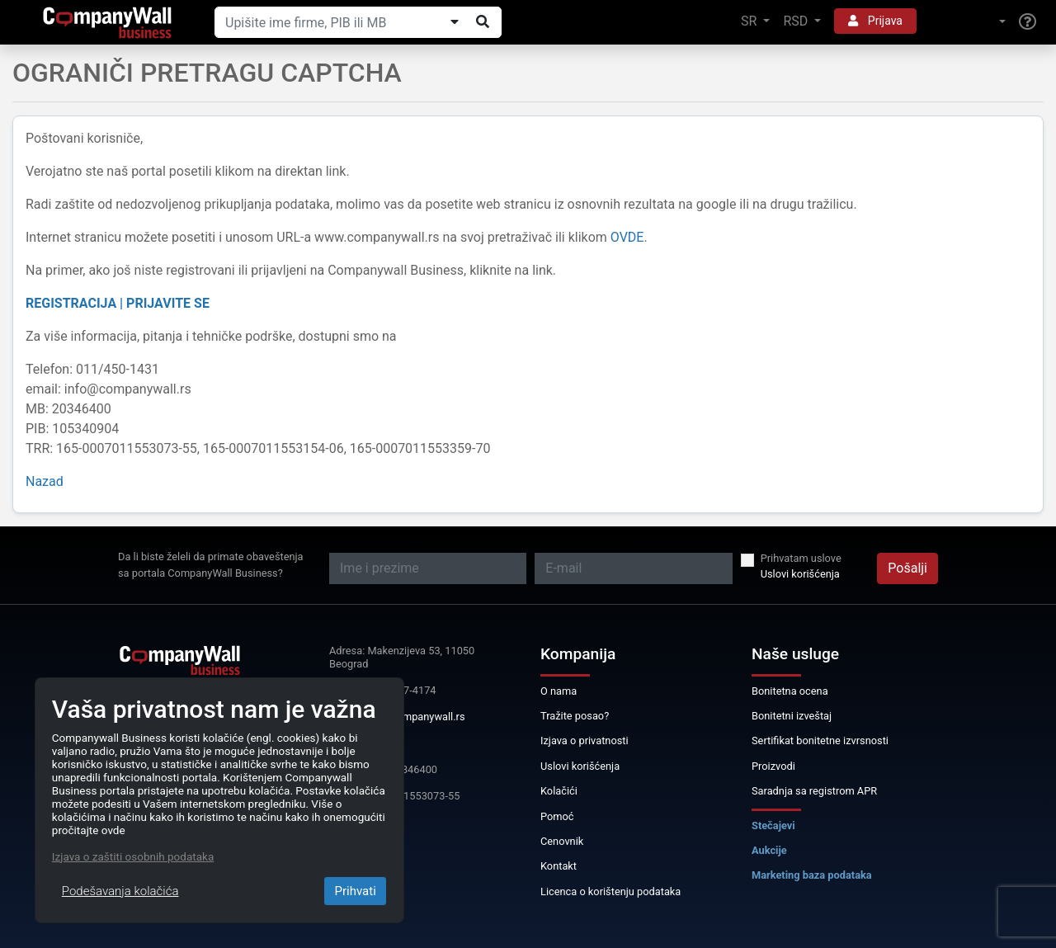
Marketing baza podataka (812, 875)
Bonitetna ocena (790, 691)
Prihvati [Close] (354, 891)
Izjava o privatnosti (584, 740)
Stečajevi (773, 825)
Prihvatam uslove (801, 558)
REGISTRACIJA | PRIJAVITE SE (118, 303)
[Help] (1027, 22)
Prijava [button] (875, 20)
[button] (967, 21)
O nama (558, 691)
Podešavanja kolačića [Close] (120, 891)
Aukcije (769, 850)
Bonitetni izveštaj (792, 716)
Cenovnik (561, 841)
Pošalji (907, 568)
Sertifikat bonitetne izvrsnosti (820, 740)
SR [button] (750, 21)
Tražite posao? (574, 716)
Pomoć (557, 816)
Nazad (45, 481)
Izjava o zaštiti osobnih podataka (133, 856)
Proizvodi (773, 766)
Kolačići (559, 791)
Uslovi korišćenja (800, 574)
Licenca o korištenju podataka (610, 891)
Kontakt (558, 866)
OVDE (627, 237)
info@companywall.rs (414, 716)
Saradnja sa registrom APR (814, 791)
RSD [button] (797, 21)
